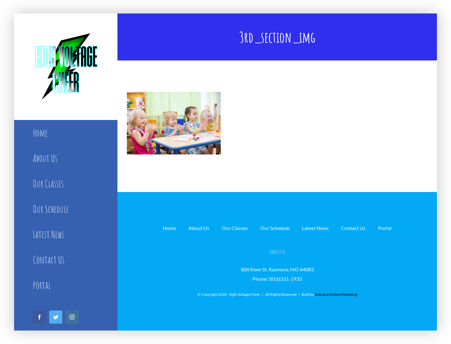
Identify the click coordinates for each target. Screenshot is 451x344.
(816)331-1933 (285, 279)
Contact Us (353, 228)
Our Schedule (274, 228)
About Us (199, 228)
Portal (384, 228)
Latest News (315, 228)
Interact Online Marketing (336, 294)
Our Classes (235, 228)
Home (169, 228)
